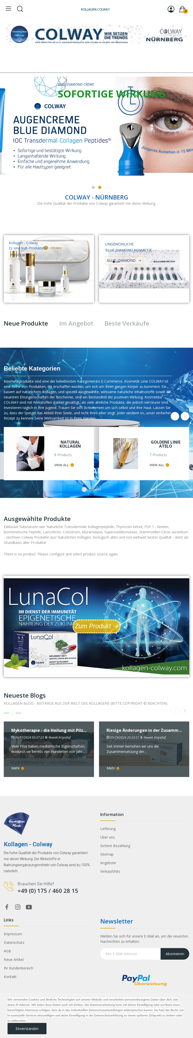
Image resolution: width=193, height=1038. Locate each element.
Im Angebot (76, 323)
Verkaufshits (110, 871)
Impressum (13, 933)
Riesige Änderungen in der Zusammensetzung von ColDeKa (144, 730)
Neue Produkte (26, 323)
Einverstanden (27, 1028)
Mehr (17, 768)
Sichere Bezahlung (115, 845)
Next (185, 359)
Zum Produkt (93, 626)
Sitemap (107, 854)
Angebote (108, 862)
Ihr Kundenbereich (18, 968)
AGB (7, 951)
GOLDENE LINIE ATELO (165, 388)
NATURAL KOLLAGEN (70, 388)
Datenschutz (14, 942)
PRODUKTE (19, 254)
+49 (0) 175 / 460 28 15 (48, 890)
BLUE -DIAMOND (122, 260)
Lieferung (108, 828)
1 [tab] (93, 187)
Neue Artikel (14, 959)
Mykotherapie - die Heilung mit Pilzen (48, 730)
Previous (175, 359)
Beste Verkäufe (127, 323)
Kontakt (10, 976)
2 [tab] (99, 187)
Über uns (107, 837)
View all (61, 409)
